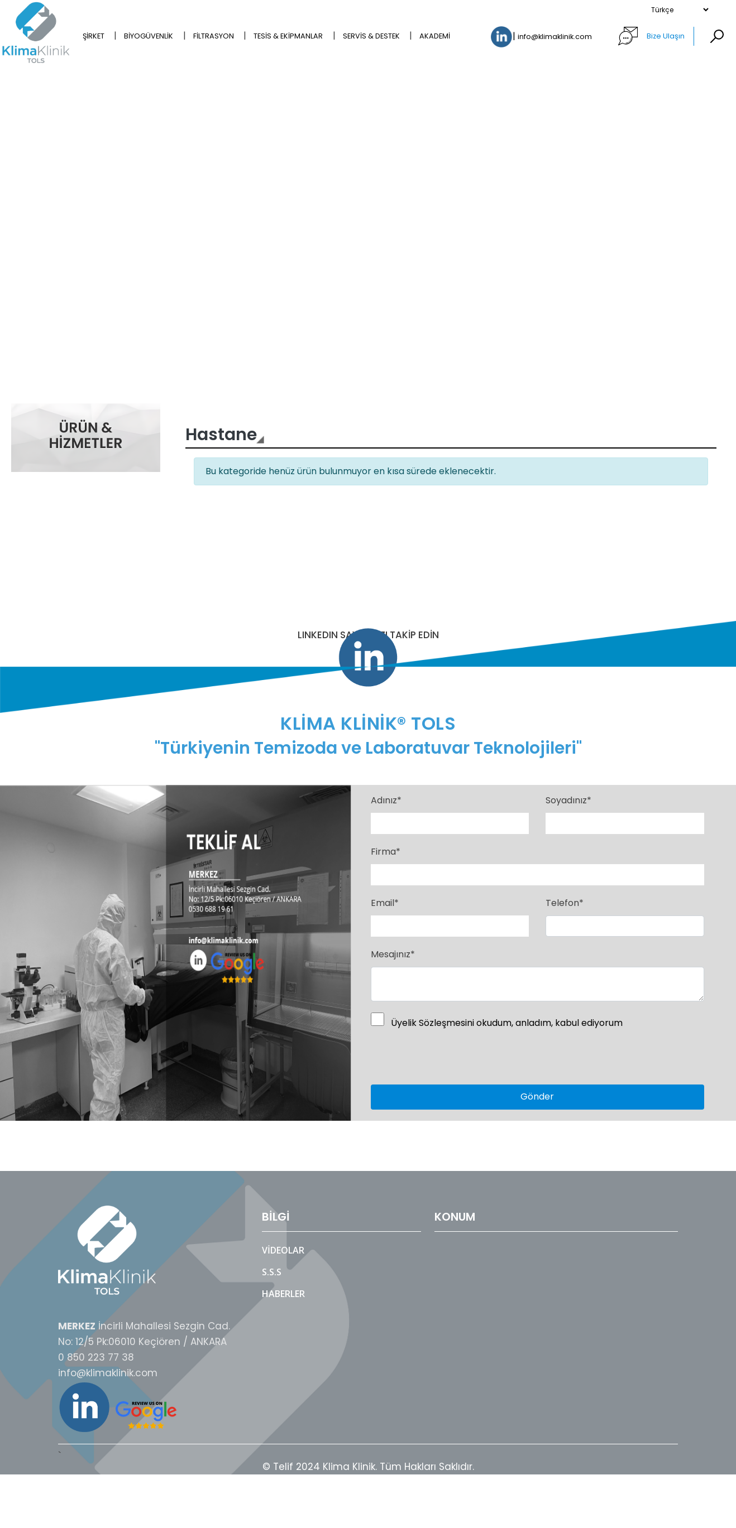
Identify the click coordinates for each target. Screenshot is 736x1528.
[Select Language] (679, 10)
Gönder (537, 1096)
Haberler (283, 1294)
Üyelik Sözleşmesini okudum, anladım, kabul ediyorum (507, 1022)
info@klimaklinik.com (555, 37)
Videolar (283, 1250)
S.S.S (271, 1272)
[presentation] (436, 1057)
